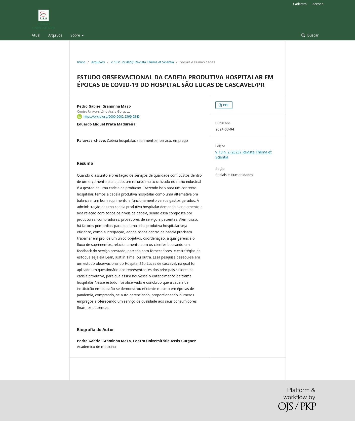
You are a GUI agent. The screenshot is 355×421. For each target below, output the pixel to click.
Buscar (312, 35)
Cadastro (300, 4)
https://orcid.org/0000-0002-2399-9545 (112, 116)
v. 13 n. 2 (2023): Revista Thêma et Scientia (142, 62)
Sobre (75, 35)
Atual (36, 35)
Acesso (318, 4)
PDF (225, 105)
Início (81, 62)
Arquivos (55, 35)
